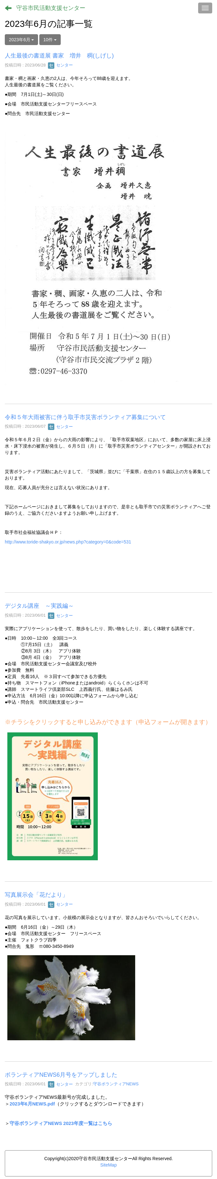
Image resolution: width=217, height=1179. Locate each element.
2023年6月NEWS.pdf (32, 1103)
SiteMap (108, 1164)
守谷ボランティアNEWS (116, 1084)
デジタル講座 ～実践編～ (39, 606)
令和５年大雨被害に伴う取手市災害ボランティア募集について (85, 417)
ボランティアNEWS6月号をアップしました (61, 1075)
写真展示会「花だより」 (36, 895)
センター (60, 65)
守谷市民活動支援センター (50, 8)
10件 (50, 39)
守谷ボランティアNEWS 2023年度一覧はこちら (61, 1123)
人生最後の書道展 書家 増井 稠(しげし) (59, 55)
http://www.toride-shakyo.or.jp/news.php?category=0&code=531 (68, 541)
